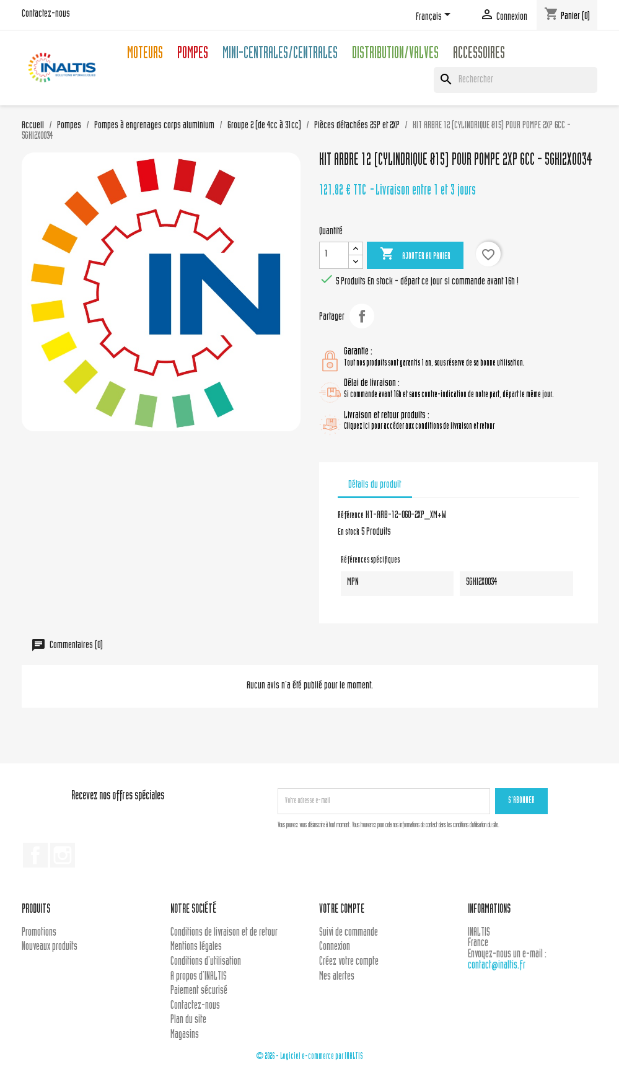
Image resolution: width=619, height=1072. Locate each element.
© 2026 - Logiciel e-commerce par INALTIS (309, 1056)
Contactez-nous (46, 14)
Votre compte (341, 909)
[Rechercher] (515, 80)
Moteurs (145, 54)
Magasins (184, 1035)
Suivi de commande (348, 933)
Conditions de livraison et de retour (224, 933)
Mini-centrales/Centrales (280, 54)
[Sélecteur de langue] (435, 16)
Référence (351, 516)
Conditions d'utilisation (205, 962)
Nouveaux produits (49, 947)
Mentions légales (196, 947)
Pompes (192, 54)
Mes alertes (336, 977)
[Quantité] (334, 255)
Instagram (62, 855)
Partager (361, 316)
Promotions (39, 933)
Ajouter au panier (415, 254)
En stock (348, 533)
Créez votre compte (349, 962)
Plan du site (188, 1020)
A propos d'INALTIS (198, 977)
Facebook (35, 855)
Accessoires (479, 54)
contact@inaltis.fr (496, 966)
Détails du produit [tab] (374, 485)
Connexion (334, 947)
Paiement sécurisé (198, 991)
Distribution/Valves (395, 54)
